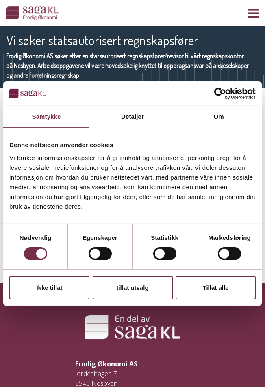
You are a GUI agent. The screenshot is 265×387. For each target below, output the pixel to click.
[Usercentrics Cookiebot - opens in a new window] (220, 93)
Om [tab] (218, 116)
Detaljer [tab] (132, 116)
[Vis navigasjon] (253, 13)
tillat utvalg (132, 287)
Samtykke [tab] (46, 116)
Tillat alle (216, 287)
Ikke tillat (49, 287)
